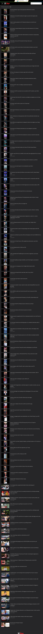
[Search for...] (35, 3)
